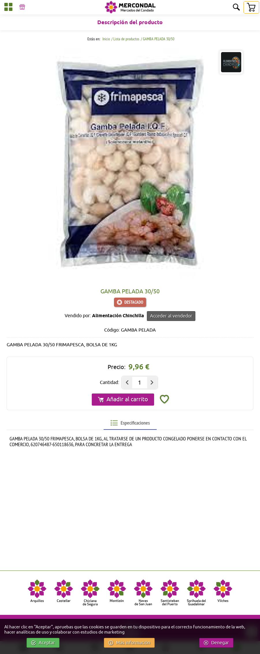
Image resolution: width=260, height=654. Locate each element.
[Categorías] (8, 8)
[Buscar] (236, 7)
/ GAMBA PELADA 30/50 (157, 38)
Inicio (106, 38)
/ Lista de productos (125, 38)
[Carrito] (251, 7)
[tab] (130, 423)
